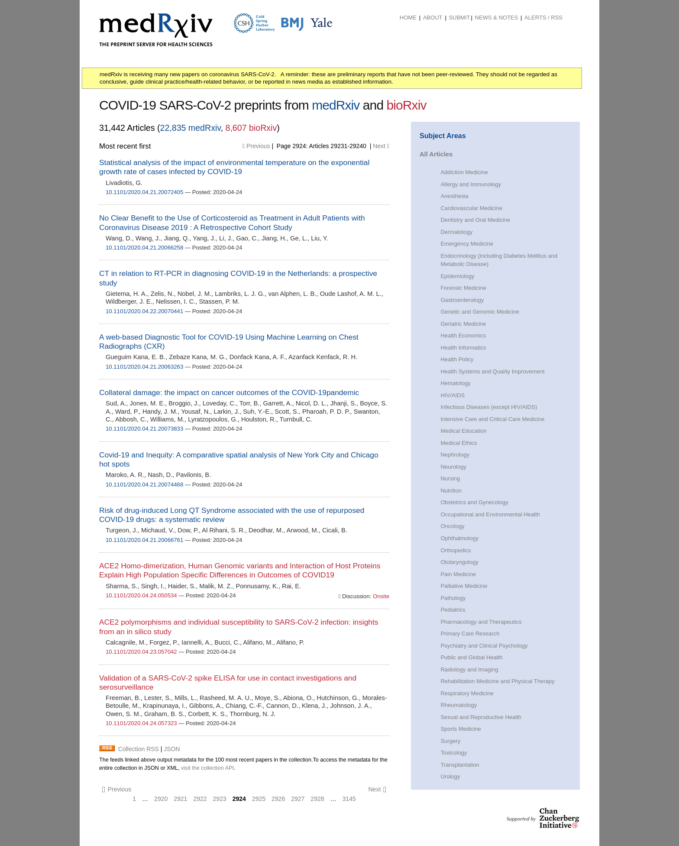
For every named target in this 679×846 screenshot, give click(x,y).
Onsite (380, 596)
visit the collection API (207, 768)
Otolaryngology (459, 562)
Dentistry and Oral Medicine (475, 220)
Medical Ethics (458, 443)
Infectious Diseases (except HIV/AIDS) (488, 407)
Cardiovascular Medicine (471, 208)
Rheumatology (458, 705)
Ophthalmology (459, 538)
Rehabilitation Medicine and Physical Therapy (497, 681)
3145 (349, 798)
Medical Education (463, 431)
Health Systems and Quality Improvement (492, 371)
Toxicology (453, 752)
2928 (317, 798)
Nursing (450, 478)
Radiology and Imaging (469, 669)
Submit (459, 17)
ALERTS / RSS (543, 17)
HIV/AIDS (452, 395)
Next (381, 146)
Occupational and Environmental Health (490, 514)
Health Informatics (463, 347)
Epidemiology (457, 276)
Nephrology (454, 454)
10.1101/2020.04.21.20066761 (144, 540)
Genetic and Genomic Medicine (479, 311)
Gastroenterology (462, 300)
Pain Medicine (458, 574)
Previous (256, 146)
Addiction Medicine (464, 172)
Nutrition (450, 490)
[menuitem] (408, 17)
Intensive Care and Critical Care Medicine (492, 419)
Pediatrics (452, 609)
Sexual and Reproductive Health (480, 717)
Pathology (453, 598)
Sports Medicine (460, 729)
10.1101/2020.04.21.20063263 (144, 366)
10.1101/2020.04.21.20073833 (144, 428)
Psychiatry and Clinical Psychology (483, 645)
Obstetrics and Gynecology (474, 502)
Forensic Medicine (463, 288)
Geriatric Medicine (463, 324)
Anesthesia (454, 196)
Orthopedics (455, 550)
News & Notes (496, 17)
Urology (450, 776)
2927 (297, 798)
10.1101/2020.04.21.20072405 (144, 192)
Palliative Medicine (463, 586)
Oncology (452, 526)
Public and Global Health (471, 657)
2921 (180, 798)
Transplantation (459, 765)
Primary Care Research (469, 633)
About (433, 17)
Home (408, 17)
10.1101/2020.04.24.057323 (141, 723)
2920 (161, 798)
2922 (200, 798)
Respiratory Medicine (466, 693)
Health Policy (456, 359)
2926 (278, 798)
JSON (172, 749)
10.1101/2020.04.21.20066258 (144, 247)
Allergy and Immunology (470, 184)
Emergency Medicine (466, 243)
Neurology (453, 467)
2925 (258, 798)
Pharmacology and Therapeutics (480, 622)
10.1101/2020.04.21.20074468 (144, 484)
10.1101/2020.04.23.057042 (141, 651)
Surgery (450, 741)
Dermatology (456, 232)
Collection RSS (138, 749)
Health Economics (463, 335)
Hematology (455, 383)
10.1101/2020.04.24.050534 (141, 595)
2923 (219, 798)
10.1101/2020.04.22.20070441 (144, 311)
